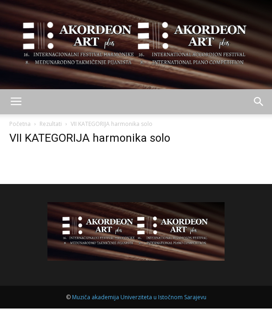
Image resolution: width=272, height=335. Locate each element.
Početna (20, 124)
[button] (259, 101)
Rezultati (51, 124)
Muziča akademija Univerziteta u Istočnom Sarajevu (139, 297)
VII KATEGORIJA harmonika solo (89, 138)
